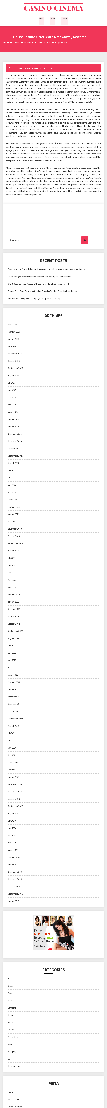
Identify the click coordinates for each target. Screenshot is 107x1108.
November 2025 (15, 354)
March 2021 (13, 762)
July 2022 (12, 646)
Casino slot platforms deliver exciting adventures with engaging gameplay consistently (46, 269)
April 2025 (12, 405)
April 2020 (12, 843)
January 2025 (13, 427)
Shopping (12, 1052)
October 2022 (14, 624)
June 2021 (12, 741)
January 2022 (13, 690)
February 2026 (14, 332)
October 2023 (14, 536)
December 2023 (15, 522)
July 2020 (12, 821)
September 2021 (15, 719)
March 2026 (13, 325)
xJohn (13, 68)
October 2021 (14, 711)
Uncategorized (14, 1066)
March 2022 (13, 675)
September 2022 (15, 631)
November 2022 (15, 617)
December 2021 (15, 697)
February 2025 (14, 419)
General (11, 1015)
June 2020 (12, 828)
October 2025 (14, 361)
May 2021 (12, 748)
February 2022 (14, 682)
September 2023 (15, 544)
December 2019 (15, 872)
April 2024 (12, 492)
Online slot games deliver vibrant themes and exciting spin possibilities (39, 277)
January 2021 (13, 777)
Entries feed (13, 1100)
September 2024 (15, 456)
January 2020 (13, 865)
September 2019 (15, 894)
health (10, 1022)
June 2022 (12, 653)
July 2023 (12, 558)
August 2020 (13, 814)
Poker (10, 1044)
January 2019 (13, 901)
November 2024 (15, 441)
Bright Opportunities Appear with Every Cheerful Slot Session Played (38, 284)
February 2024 (14, 507)
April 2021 (12, 755)
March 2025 (13, 412)
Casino (52, 18)
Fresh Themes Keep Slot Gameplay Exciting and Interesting (34, 298)
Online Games (14, 1037)
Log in (10, 1092)
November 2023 (15, 529)
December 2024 (15, 434)
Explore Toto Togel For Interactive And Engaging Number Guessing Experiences (42, 291)
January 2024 (13, 514)
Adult (41, 18)
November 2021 (15, 704)
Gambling (12, 1008)
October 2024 (14, 449)
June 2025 (12, 390)
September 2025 (15, 368)
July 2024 (12, 470)
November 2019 (15, 879)
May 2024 (12, 485)
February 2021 (14, 770)
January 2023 (13, 602)
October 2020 (14, 799)
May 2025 (12, 398)
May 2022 (12, 660)
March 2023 (13, 587)
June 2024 (12, 478)
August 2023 (13, 551)
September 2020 (15, 806)
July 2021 (12, 733)
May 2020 (12, 835)
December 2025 (15, 346)
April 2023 (12, 580)
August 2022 (13, 638)
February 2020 (14, 857)
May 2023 (12, 573)
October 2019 (14, 887)
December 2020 (15, 784)
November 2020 (15, 792)
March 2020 (13, 850)
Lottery (11, 1030)
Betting (64, 18)
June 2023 (12, 565)
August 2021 (13, 726)
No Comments (49, 68)
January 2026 (13, 339)
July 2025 (12, 383)
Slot (9, 1059)
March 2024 (13, 500)
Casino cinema (53, 8)
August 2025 (13, 376)
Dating (10, 1001)
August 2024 (13, 463)
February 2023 (14, 595)
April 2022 (12, 668)
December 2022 (15, 609)
